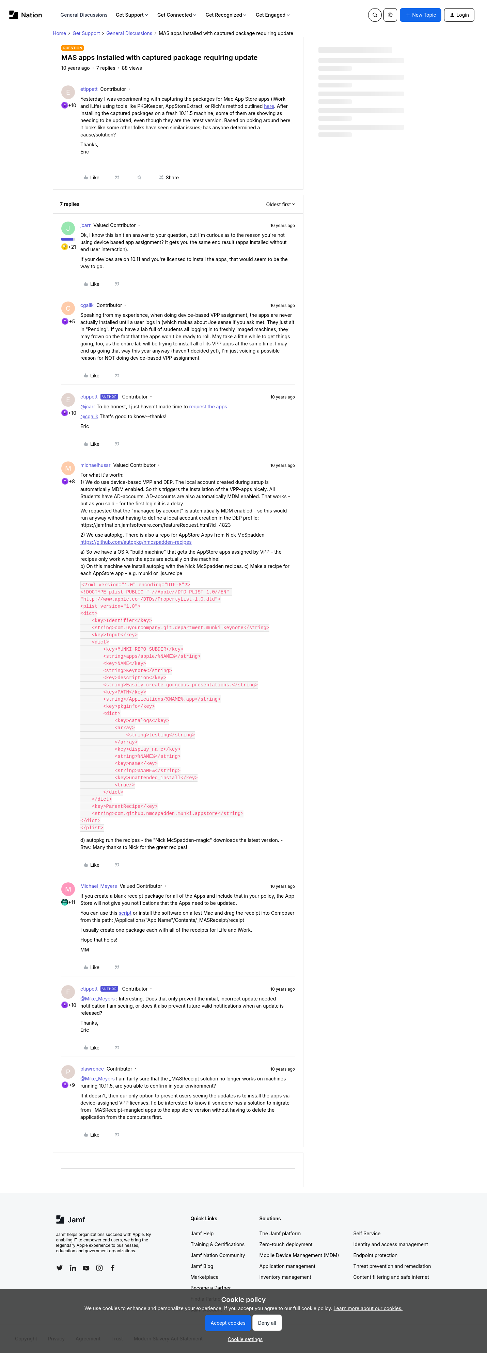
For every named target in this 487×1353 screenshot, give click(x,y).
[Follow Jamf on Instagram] (99, 1268)
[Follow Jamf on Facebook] (112, 1268)
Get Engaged (273, 15)
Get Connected (177, 15)
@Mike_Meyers (97, 998)
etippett (89, 89)
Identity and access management (391, 1244)
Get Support (132, 15)
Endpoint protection (376, 1255)
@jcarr (87, 406)
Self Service (367, 1233)
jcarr (85, 225)
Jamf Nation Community (218, 1255)
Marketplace (205, 1277)
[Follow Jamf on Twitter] (59, 1268)
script (125, 913)
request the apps (208, 406)
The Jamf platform (280, 1233)
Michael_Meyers (98, 886)
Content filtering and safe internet (391, 1277)
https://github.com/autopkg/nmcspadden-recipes (136, 542)
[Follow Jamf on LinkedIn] (72, 1268)
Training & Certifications (218, 1244)
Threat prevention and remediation (392, 1266)
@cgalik (89, 416)
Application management (287, 1266)
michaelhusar (95, 465)
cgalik (87, 305)
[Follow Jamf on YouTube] (86, 1268)
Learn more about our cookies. (368, 1308)
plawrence (92, 1069)
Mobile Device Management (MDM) (299, 1255)
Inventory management (285, 1277)
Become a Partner (211, 1288)
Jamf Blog (202, 1266)
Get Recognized (227, 15)
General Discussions (84, 15)
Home (59, 33)
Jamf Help (202, 1233)
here (269, 106)
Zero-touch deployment (286, 1244)
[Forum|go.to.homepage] (25, 15)
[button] (420, 15)
